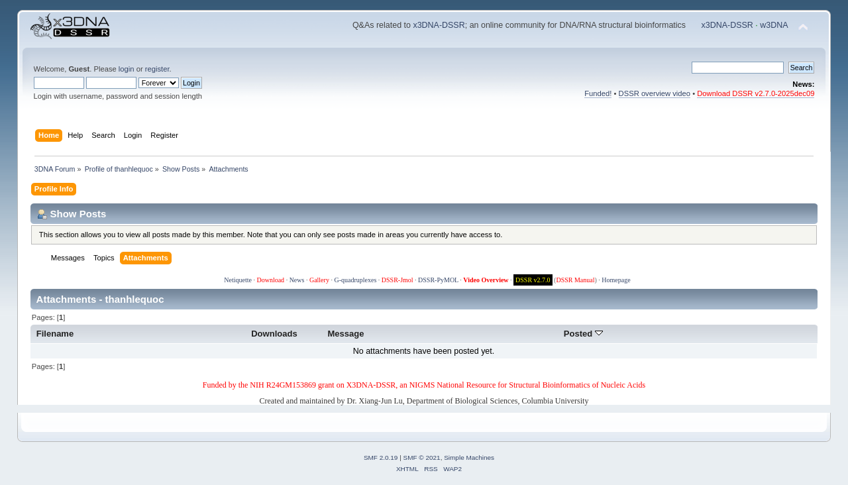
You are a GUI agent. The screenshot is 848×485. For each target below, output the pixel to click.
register (157, 69)
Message (345, 334)
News (297, 280)
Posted (583, 334)
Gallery (319, 280)
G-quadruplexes (355, 280)
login (126, 69)
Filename (55, 334)
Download (270, 280)
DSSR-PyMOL (438, 280)
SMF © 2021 (422, 457)
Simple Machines (469, 457)
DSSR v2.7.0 (533, 280)
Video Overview (485, 280)
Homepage (616, 280)
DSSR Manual (575, 280)
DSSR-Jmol (397, 280)
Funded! (597, 93)
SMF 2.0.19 (381, 457)
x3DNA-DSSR (438, 25)
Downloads (274, 334)
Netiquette (238, 280)
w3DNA (774, 25)
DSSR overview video (655, 93)
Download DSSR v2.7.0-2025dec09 (755, 93)
